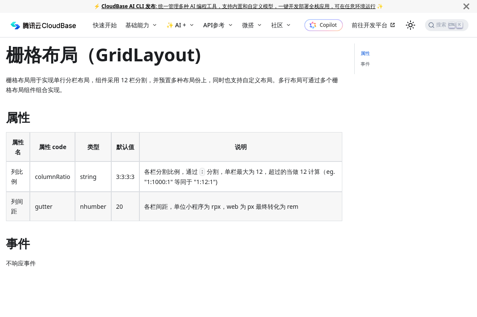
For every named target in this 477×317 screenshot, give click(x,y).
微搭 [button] (248, 25)
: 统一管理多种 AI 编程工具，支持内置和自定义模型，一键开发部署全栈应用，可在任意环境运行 (238, 6)
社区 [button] (277, 25)
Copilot (328, 25)
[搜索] (446, 25)
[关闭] (466, 6)
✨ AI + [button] (176, 25)
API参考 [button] (214, 25)
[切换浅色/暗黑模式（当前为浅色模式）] (410, 25)
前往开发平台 (369, 25)
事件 (365, 64)
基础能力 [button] (137, 25)
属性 (365, 53)
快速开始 (105, 25)
